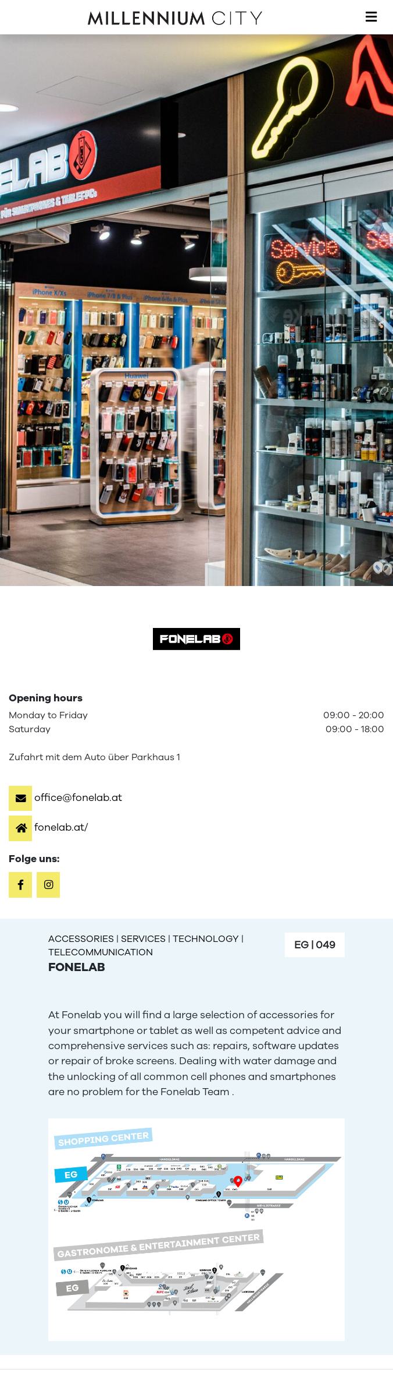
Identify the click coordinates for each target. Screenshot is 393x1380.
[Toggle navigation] (371, 17)
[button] (65, 797)
